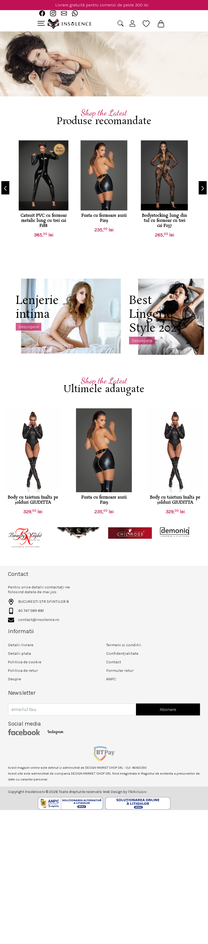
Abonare (168, 709)
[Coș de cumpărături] (161, 23)
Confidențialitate (122, 653)
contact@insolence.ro (38, 619)
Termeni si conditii (123, 644)
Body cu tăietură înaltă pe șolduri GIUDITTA (33, 500)
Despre (14, 679)
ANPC (111, 679)
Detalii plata (19, 653)
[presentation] (5, 187)
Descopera (28, 326)
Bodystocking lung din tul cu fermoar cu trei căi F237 (164, 220)
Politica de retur (23, 670)
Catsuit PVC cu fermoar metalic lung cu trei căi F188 (44, 220)
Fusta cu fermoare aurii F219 (104, 218)
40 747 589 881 (31, 610)
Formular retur (120, 670)
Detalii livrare (20, 644)
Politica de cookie (24, 662)
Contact (113, 662)
